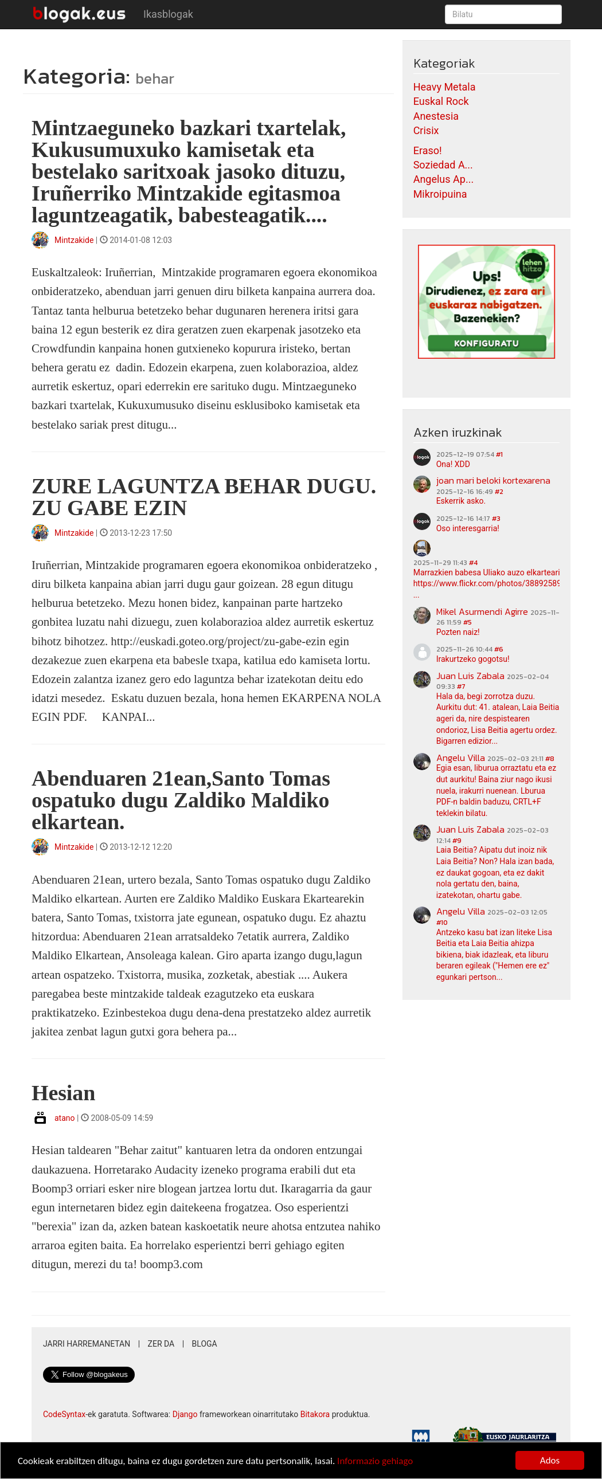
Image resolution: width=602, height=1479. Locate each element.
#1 (499, 454)
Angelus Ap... (443, 179)
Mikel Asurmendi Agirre (482, 611)
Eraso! (427, 150)
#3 (496, 518)
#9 (457, 840)
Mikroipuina (440, 194)
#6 (498, 649)
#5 (467, 622)
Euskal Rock (441, 101)
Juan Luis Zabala (470, 675)
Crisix (426, 130)
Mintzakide (73, 240)
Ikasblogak (168, 14)
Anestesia (436, 116)
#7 (461, 686)
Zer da (161, 1343)
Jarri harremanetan (86, 1343)
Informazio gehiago (375, 1461)
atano (64, 1118)
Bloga (204, 1343)
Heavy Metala (444, 87)
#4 (473, 563)
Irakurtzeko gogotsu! (473, 659)
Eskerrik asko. (461, 500)
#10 (442, 922)
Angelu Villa (460, 757)
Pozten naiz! (458, 632)
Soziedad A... (443, 165)
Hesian (63, 1093)
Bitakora (315, 1414)
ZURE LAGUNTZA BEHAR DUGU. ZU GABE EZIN (204, 497)
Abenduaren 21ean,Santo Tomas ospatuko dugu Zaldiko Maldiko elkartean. (181, 800)
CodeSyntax (64, 1414)
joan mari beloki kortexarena (493, 480)
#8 (549, 759)
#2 (499, 492)
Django (185, 1414)
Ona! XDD (453, 464)
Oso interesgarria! (467, 528)
